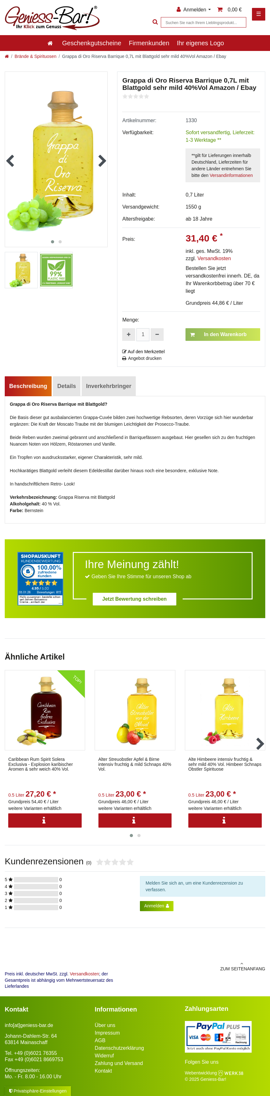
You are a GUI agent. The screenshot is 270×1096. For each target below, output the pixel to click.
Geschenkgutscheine (91, 43)
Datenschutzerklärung (119, 1048)
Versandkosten (214, 258)
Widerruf (104, 1055)
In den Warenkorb (218, 334)
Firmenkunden (149, 43)
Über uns (105, 1025)
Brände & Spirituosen (35, 56)
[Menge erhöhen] (128, 334)
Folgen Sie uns (202, 1062)
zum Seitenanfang (203, 966)
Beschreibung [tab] (28, 386)
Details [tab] (66, 386)
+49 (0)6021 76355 (35, 1053)
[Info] (45, 820)
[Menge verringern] (157, 334)
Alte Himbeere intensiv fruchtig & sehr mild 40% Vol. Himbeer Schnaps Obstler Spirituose (224, 764)
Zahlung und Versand (119, 1063)
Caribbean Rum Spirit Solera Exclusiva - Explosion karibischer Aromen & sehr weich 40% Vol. (40, 764)
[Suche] (154, 22)
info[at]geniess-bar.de (29, 1025)
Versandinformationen (231, 175)
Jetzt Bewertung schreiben (134, 599)
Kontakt (103, 1071)
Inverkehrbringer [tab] (108, 386)
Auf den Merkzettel (143, 351)
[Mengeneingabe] (142, 334)
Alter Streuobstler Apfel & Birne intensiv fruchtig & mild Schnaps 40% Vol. (134, 764)
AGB (100, 1040)
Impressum (107, 1033)
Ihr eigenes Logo (200, 43)
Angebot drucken (141, 358)
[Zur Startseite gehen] (7, 56)
